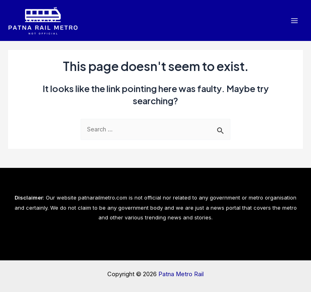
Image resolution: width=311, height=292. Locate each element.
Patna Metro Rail (181, 274)
